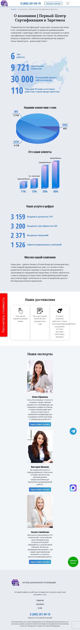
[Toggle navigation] (68, 3)
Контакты (40, 604)
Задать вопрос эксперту (40, 424)
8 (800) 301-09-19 (40, 614)
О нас (40, 608)
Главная (13, 9)
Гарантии (40, 600)
